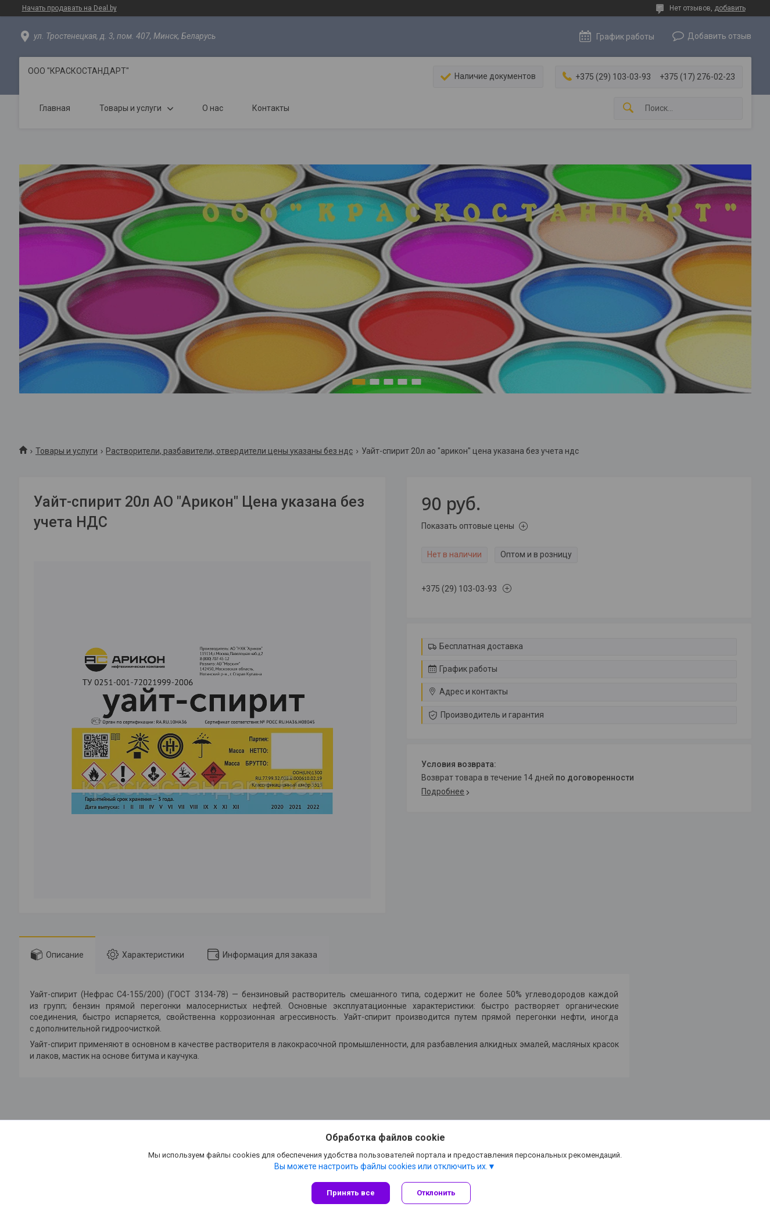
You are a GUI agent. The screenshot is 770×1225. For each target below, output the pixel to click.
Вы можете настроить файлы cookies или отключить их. (381, 1166)
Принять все (351, 1192)
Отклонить (436, 1192)
